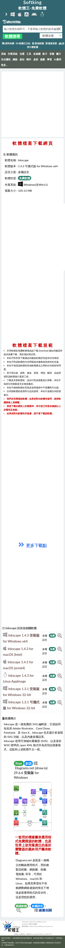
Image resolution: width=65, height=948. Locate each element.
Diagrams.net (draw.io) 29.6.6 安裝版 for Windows (31, 772)
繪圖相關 (45, 910)
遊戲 (42, 59)
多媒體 (37, 53)
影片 (44, 53)
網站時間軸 (12, 22)
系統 (3, 53)
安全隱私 (6, 59)
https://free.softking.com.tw (38, 922)
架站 (22, 59)
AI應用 (57, 59)
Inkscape (23, 160)
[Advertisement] (32, 104)
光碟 (22, 53)
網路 (15, 59)
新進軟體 (38, 43)
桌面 (35, 59)
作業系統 (13, 53)
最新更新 (51, 43)
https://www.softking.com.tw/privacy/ (41, 926)
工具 (28, 53)
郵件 (28, 59)
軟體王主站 (23, 43)
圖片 (58, 53)
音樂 (51, 53)
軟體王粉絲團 (33, 924)
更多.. (4, 65)
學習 (49, 59)
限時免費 (8, 43)
